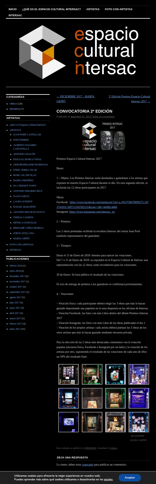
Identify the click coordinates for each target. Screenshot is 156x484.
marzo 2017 (15, 318)
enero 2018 (15, 270)
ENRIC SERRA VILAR (25, 169)
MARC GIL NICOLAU (25, 175)
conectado (87, 464)
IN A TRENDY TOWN (24, 185)
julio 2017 (15, 302)
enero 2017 (15, 329)
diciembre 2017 (17, 276)
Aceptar (130, 478)
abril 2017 (15, 313)
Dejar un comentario (104, 116)
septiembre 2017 (18, 292)
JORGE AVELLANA (23, 233)
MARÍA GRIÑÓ (21, 238)
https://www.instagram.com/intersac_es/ (92, 211)
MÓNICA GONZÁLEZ (25, 222)
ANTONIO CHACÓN (24, 154)
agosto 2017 (15, 297)
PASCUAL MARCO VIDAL (27, 159)
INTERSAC (15, 15)
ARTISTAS (92, 9)
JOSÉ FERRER (21, 139)
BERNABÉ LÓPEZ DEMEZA (28, 227)
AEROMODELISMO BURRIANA (30, 164)
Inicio (13, 9)
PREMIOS (90, 448)
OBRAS (14, 103)
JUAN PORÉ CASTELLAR (27, 134)
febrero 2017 (16, 323)
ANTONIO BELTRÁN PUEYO (29, 212)
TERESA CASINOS (23, 217)
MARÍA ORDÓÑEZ (23, 180)
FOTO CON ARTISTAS (118, 9)
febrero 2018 (16, 265)
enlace (113, 448)
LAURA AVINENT (22, 201)
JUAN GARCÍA (21, 196)
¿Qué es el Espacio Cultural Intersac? (51, 9)
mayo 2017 (15, 307)
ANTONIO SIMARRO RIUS (27, 191)
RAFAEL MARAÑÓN (24, 206)
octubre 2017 (16, 286)
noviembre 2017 (17, 281)
